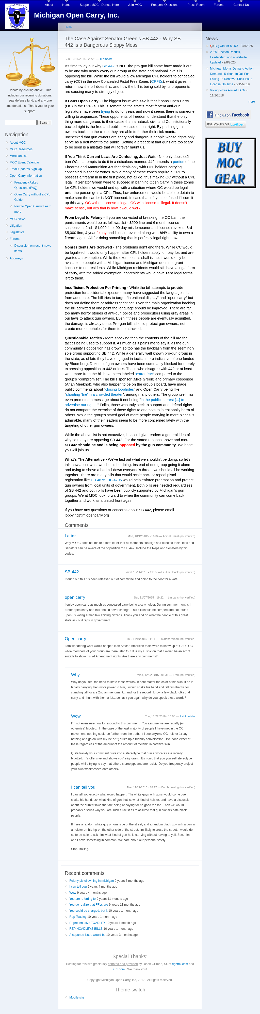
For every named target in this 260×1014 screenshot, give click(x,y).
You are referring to (82, 899)
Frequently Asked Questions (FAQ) (26, 185)
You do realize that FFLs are (88, 904)
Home (66, 5)
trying (105, 111)
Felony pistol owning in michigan (91, 881)
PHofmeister (187, 716)
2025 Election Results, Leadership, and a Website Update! (228, 57)
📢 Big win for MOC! (224, 46)
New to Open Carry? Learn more (32, 209)
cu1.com (119, 969)
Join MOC (135, 5)
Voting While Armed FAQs (228, 90)
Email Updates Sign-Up (26, 169)
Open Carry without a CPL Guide (32, 197)
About (49, 5)
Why (75, 674)
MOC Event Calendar (24, 162)
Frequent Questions (164, 5)
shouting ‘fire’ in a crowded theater (94, 394)
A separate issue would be (87, 935)
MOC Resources (21, 149)
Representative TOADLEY (87, 923)
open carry (75, 597)
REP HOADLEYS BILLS (86, 928)
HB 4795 (114, 480)
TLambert (106, 58)
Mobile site (76, 997)
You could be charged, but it (88, 910)
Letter (70, 536)
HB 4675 (98, 480)
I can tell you (83, 787)
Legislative (17, 232)
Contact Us (241, 5)
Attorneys (16, 258)
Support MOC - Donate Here (99, 5)
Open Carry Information (26, 175)
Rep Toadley (77, 917)
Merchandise (18, 156)
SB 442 (108, 66)
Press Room (196, 5)
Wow (76, 716)
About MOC (18, 142)
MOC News (17, 219)
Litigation (16, 225)
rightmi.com (180, 964)
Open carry (75, 638)
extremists (144, 374)
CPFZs (157, 81)
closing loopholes (119, 389)
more (251, 101)
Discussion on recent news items (32, 248)
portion (178, 162)
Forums (219, 5)
